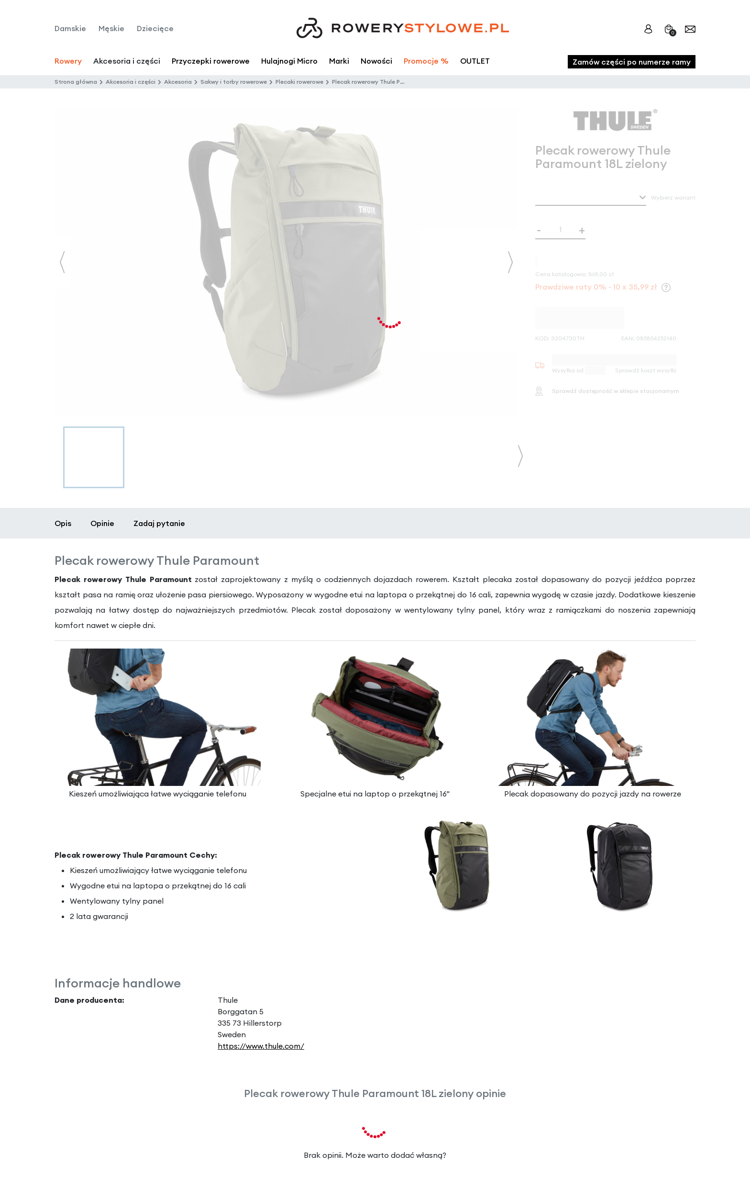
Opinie (102, 523)
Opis (63, 523)
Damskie (70, 28)
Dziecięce (155, 28)
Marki (339, 61)
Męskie (111, 28)
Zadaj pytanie (159, 523)
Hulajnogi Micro (289, 61)
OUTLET (475, 61)
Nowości (376, 61)
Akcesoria (178, 81)
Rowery (68, 61)
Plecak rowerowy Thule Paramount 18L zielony (396, 81)
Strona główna (76, 81)
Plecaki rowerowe (299, 81)
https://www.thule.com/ (261, 1046)
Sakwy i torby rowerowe (233, 81)
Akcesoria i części (130, 81)
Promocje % (426, 61)
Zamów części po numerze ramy (632, 62)
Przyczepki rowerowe (211, 61)
